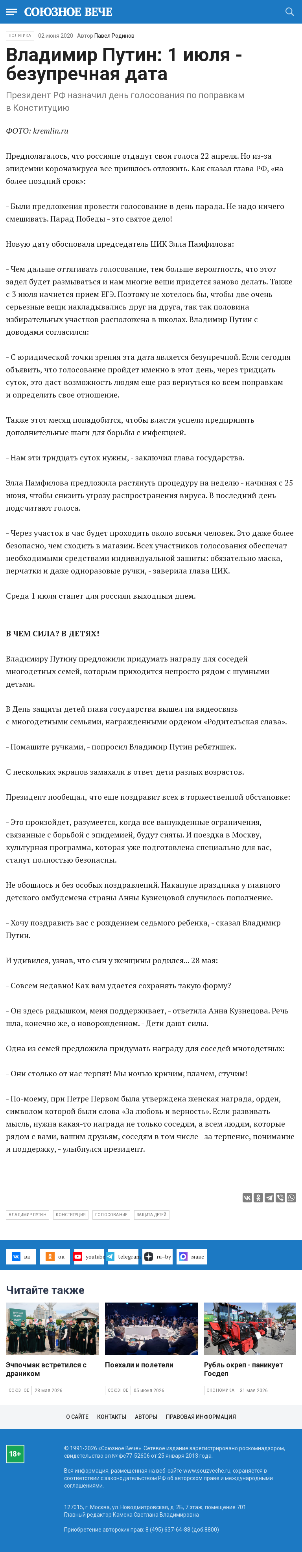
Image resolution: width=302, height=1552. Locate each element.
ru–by (157, 1256)
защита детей (151, 1215)
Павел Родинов (114, 36)
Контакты (111, 1417)
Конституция (71, 1215)
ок (55, 1256)
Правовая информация (201, 1417)
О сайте (77, 1417)
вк (21, 1256)
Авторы (146, 1417)
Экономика (220, 1390)
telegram (123, 1256)
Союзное (19, 1390)
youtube (89, 1256)
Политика (20, 35)
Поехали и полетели (139, 1365)
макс (191, 1256)
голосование (111, 1215)
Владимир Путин (27, 1215)
